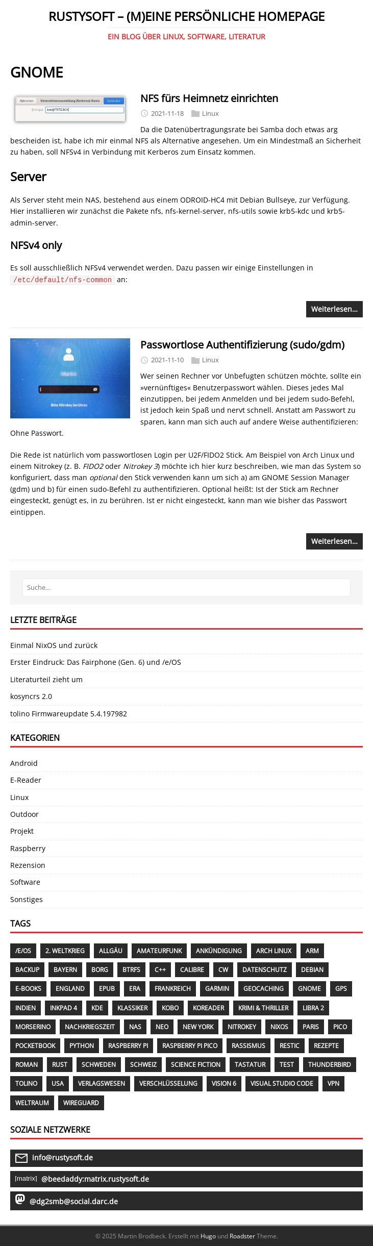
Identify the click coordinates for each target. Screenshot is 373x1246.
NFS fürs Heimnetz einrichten (209, 98)
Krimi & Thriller (263, 1008)
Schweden (99, 1064)
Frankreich (173, 988)
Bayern (65, 969)
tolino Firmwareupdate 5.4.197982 (68, 713)
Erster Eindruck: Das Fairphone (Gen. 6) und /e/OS (95, 662)
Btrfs (131, 969)
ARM (312, 950)
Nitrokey (242, 1027)
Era (134, 988)
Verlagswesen (101, 1083)
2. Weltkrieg (65, 950)
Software (25, 882)
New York (198, 1027)
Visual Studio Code (282, 1083)
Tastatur (250, 1064)
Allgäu (110, 950)
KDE (97, 1008)
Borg (99, 969)
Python (81, 1045)
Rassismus (248, 1045)
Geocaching (263, 988)
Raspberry (27, 848)
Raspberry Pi (128, 1045)
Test (287, 1064)
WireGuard (81, 1103)
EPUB (107, 988)
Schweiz (143, 1064)
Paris (311, 1027)
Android (24, 763)
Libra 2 (313, 1008)
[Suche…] (186, 587)
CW (223, 969)
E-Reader (25, 780)
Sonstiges (26, 899)
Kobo (170, 1008)
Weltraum (32, 1103)
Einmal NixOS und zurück (53, 645)
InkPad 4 (63, 1008)
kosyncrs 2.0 (31, 696)
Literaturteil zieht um (46, 679)
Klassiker (132, 1008)
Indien (25, 1008)
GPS (341, 988)
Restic (290, 1045)
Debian (312, 969)
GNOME (309, 988)
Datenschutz (264, 969)
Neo (162, 1027)
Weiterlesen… (334, 309)
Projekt (22, 831)
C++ (160, 969)
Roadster (242, 1236)
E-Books (28, 988)
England (70, 988)
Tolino (26, 1083)
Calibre (192, 969)
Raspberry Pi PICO (189, 1045)
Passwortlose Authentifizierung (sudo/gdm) (242, 345)
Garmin (217, 988)
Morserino (33, 1027)
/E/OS (23, 950)
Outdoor (24, 814)
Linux (210, 113)
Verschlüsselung (168, 1083)
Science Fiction (195, 1064)
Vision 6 (224, 1083)
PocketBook (35, 1045)
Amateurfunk (159, 950)
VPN (333, 1083)
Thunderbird (329, 1064)
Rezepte (326, 1045)
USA (58, 1083)
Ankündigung (219, 950)
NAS (135, 1027)
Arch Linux (273, 950)
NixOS (279, 1027)
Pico (340, 1027)
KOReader (208, 1008)
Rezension (27, 865)
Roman (26, 1064)
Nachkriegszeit (90, 1027)
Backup (27, 969)
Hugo (208, 1236)
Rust (59, 1064)
